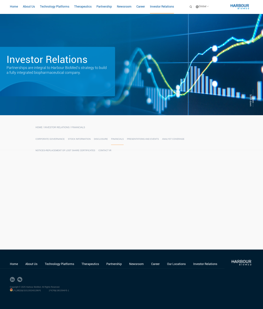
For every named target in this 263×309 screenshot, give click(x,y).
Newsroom (124, 6)
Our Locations (176, 264)
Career (140, 6)
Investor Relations (162, 6)
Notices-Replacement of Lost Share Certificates (65, 154)
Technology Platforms (54, 6)
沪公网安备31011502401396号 (27, 290)
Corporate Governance (50, 143)
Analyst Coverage (173, 143)
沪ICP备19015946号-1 (59, 290)
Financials (78, 131)
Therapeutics (83, 6)
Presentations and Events (143, 143)
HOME (39, 131)
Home (14, 6)
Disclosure (101, 143)
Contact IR (104, 154)
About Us (29, 6)
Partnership (104, 6)
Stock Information (79, 143)
